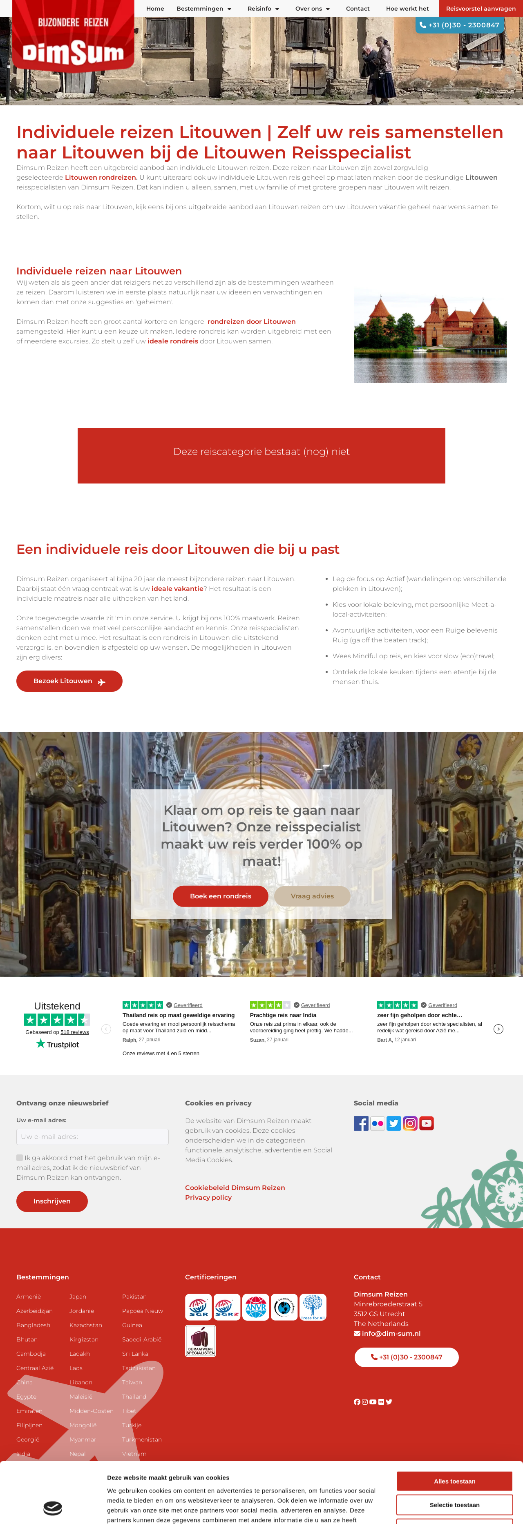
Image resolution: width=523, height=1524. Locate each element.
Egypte (26, 1396)
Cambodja (31, 1353)
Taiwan (132, 1382)
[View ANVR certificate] (256, 1305)
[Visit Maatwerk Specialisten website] (200, 1338)
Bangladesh (33, 1325)
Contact (358, 8)
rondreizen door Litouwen (252, 321)
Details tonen (441, 1507)
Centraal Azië (35, 1368)
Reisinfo (263, 8)
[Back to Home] (73, 41)
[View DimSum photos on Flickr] (378, 1123)
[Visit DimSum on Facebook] (362, 1123)
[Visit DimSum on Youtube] (373, 1402)
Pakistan (134, 1296)
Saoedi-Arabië (141, 1339)
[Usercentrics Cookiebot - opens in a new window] (53, 1508)
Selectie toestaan (455, 1448)
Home (155, 8)
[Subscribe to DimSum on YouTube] (426, 1123)
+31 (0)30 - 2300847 (460, 25)
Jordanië (81, 1311)
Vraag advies (312, 896)
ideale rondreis (173, 341)
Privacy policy (208, 1197)
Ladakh (79, 1353)
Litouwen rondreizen (100, 177)
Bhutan (27, 1339)
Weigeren (454, 1471)
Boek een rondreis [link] (220, 896)
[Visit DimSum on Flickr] (382, 1402)
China (24, 1382)
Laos (76, 1368)
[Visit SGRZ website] (228, 1305)
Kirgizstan (83, 1339)
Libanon (80, 1382)
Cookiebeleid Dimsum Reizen (235, 1188)
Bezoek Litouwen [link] (69, 681)
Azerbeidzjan (34, 1311)
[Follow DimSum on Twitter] (395, 1123)
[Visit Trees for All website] (312, 1305)
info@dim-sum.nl (387, 1333)
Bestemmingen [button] (204, 8)
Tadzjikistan (139, 1368)
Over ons (312, 8)
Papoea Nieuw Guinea (142, 1318)
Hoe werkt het (407, 8)
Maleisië (80, 1396)
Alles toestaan (455, 1424)
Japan (77, 1296)
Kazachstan (85, 1325)
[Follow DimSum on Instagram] (411, 1123)
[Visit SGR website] (199, 1305)
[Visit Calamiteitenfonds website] (285, 1305)
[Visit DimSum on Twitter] (389, 1402)
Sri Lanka (135, 1353)
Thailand (134, 1396)
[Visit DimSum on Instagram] (365, 1402)
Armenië (28, 1296)
